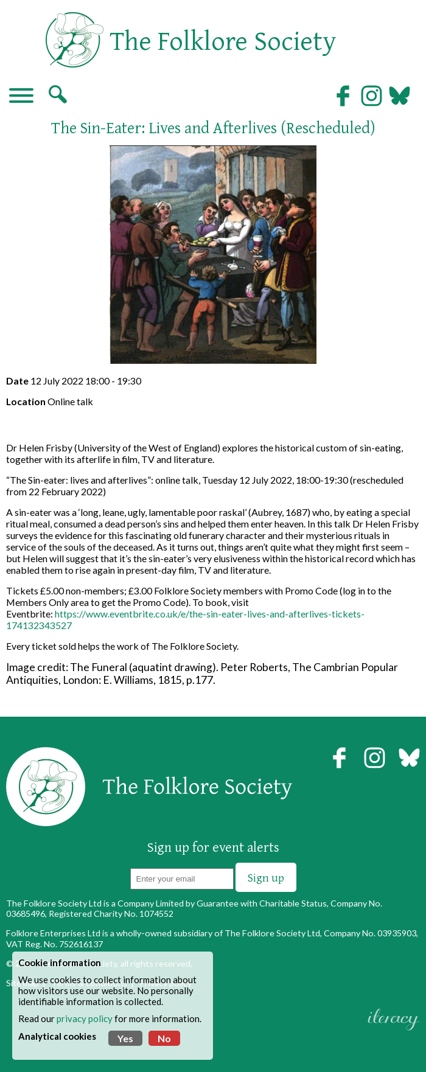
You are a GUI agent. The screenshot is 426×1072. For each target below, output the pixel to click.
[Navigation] (21, 96)
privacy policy (85, 1018)
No (164, 1038)
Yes (125, 1038)
